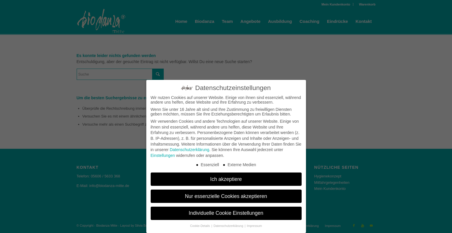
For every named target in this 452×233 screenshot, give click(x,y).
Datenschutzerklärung (189, 149)
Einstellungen (163, 155)
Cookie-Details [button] (200, 226)
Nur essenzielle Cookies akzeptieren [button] (226, 196)
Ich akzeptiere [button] (226, 179)
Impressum (254, 226)
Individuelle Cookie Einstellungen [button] (226, 213)
